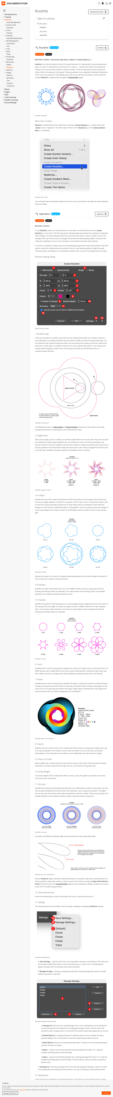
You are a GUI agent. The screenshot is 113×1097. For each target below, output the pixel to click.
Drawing (8, 36)
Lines (7, 49)
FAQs (5, 95)
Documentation (17, 3)
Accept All (106, 1093)
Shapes (8, 73)
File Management (11, 41)
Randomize (9, 62)
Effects (6, 89)
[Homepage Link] (4, 10)
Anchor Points (10, 25)
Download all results (98, 12)
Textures (9, 83)
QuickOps (9, 59)
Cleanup (9, 33)
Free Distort (10, 43)
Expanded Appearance (14, 38)
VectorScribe (40, 54)
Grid (7, 46)
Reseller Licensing (10, 100)
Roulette (9, 67)
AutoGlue (9, 28)
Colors (8, 30)
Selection (9, 70)
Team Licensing (9, 97)
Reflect (8, 65)
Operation (43, 35)
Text (8, 81)
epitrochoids (58, 427)
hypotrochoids (71, 427)
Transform (10, 86)
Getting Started (10, 14)
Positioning (9, 57)
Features (7, 20)
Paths (7, 51)
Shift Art (9, 75)
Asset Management (13, 22)
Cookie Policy (22, 1090)
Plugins (6, 92)
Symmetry (10, 78)
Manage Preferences (10, 1093)
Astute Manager (10, 102)
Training (7, 17)
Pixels (8, 54)
